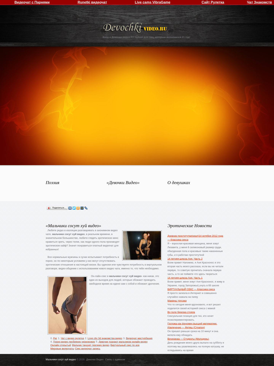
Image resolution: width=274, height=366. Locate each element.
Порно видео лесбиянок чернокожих (74, 341)
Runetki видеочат (92, 2)
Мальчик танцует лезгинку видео (90, 345)
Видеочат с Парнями (32, 2)
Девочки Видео (135, 28)
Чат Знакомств (259, 2)
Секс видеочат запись (87, 348)
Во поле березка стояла (181, 312)
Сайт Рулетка (213, 2)
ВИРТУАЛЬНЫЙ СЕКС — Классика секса (191, 289)
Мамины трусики (177, 300)
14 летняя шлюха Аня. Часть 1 (184, 277)
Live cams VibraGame (152, 2)
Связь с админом (115, 359)
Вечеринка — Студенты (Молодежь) (188, 338)
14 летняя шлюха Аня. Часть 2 (184, 258)
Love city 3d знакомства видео (105, 338)
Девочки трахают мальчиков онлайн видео (123, 341)
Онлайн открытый (60, 345)
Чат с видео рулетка (72, 338)
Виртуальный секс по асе (124, 345)
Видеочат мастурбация (139, 338)
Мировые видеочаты (62, 348)
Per (55, 338)
